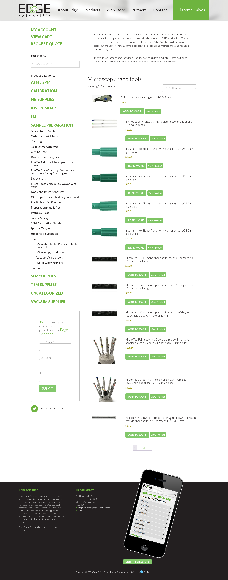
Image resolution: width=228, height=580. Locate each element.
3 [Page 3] (144, 447)
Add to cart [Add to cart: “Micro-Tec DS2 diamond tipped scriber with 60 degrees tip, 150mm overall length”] (137, 274)
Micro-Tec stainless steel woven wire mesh (53, 185)
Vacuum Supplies (48, 301)
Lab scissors (38, 178)
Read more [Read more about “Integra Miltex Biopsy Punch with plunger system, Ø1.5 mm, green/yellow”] (136, 193)
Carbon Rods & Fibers (44, 136)
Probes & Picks (40, 212)
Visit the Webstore (137, 561)
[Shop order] (179, 88)
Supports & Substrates (45, 233)
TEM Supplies (44, 284)
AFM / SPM (40, 82)
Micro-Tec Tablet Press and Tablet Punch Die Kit (57, 245)
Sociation (148, 572)
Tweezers (37, 268)
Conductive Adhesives (45, 146)
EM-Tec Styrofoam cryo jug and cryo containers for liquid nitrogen (53, 172)
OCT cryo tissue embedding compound (55, 197)
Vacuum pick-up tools (49, 257)
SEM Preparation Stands (46, 223)
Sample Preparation (52, 125)
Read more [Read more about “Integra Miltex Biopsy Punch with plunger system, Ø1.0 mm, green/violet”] (136, 165)
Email (43, 373)
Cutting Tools (39, 152)
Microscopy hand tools (114, 78)
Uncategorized (47, 293)
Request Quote (46, 43)
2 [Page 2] (139, 447)
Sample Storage (40, 218)
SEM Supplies (43, 276)
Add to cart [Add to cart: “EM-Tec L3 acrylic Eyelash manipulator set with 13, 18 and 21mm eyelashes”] (137, 138)
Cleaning (36, 141)
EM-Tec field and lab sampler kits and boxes (53, 164)
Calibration (44, 90)
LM (33, 116)
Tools (34, 239)
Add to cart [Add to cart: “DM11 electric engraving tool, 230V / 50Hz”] (132, 111)
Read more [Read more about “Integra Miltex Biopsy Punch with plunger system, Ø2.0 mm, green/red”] (136, 220)
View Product (153, 111)
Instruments (44, 108)
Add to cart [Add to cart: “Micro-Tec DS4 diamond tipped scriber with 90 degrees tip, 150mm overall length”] (137, 302)
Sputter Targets (41, 228)
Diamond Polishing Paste (46, 157)
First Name (46, 342)
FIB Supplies (42, 99)
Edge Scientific (34, 10)
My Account (44, 29)
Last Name (46, 357)
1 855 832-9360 (86, 510)
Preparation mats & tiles (45, 207)
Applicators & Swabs (43, 131)
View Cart (41, 36)
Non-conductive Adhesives (47, 191)
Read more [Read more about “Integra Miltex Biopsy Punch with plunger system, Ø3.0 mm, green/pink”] (136, 247)
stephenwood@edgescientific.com (94, 507)
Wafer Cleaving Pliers (49, 262)
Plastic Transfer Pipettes (46, 202)
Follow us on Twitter (52, 408)
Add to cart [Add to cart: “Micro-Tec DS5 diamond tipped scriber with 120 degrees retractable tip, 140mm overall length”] (137, 329)
